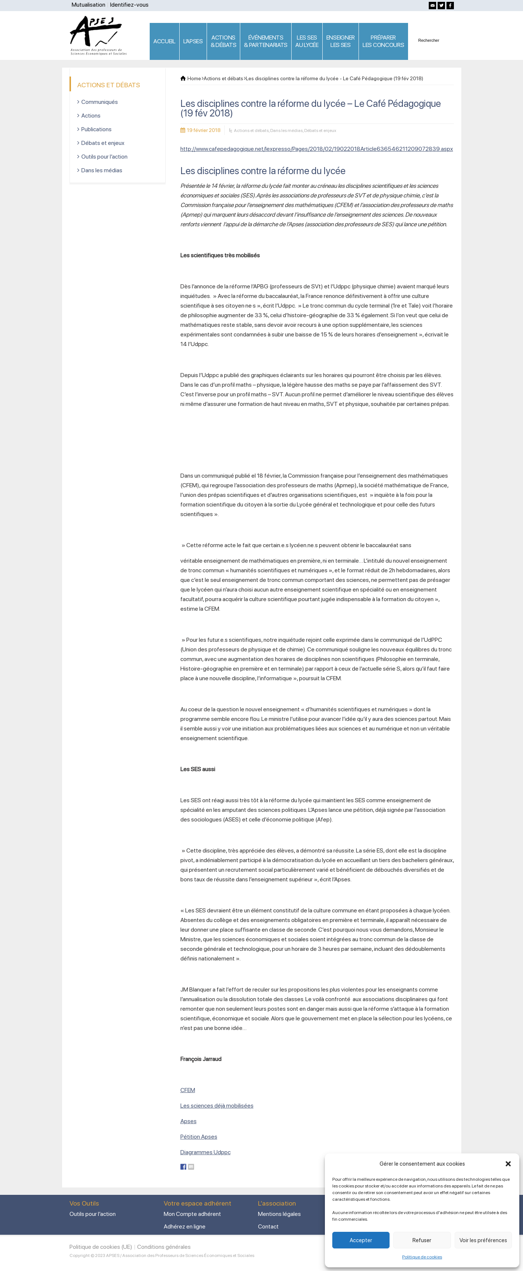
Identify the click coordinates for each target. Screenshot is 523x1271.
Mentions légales (279, 1213)
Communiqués (99, 101)
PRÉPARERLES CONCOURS (383, 41)
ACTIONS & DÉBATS (224, 41)
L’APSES (193, 41)
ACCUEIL (164, 41)
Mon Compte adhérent (192, 1213)
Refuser (421, 1240)
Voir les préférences (483, 1240)
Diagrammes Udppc (205, 1152)
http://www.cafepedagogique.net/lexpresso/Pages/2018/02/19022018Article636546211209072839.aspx (316, 148)
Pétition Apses (198, 1136)
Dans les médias (286, 130)
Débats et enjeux (320, 130)
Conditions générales (164, 1246)
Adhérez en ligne (185, 1226)
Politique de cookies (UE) (100, 1246)
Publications (96, 129)
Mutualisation (88, 4)
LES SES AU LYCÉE (307, 41)
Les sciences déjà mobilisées (217, 1105)
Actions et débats (251, 130)
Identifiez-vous (129, 4)
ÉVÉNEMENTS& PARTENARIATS (266, 41)
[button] (508, 1163)
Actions (91, 115)
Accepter (361, 1240)
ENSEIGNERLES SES (340, 41)
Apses (188, 1121)
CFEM (187, 1090)
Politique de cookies (422, 1257)
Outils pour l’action (104, 156)
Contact (268, 1226)
